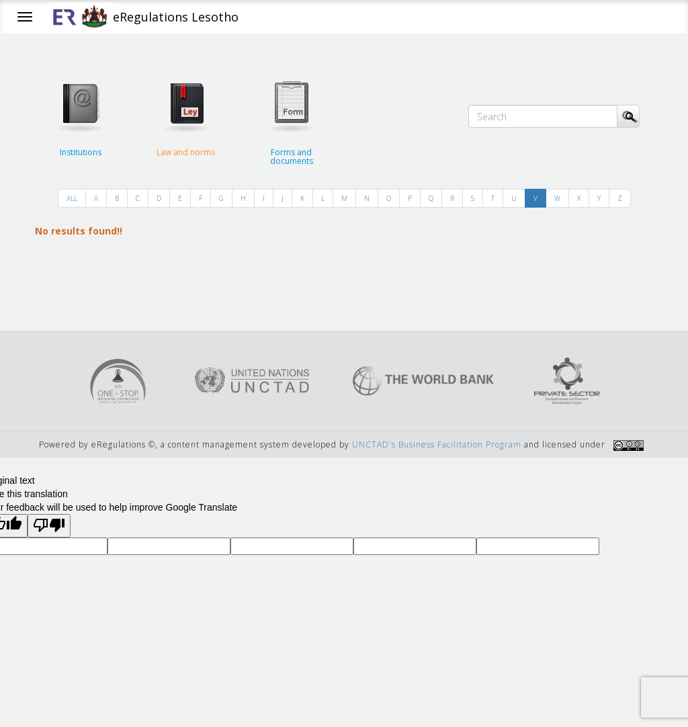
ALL (72, 198)
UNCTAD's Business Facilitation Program (436, 444)
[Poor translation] (49, 526)
